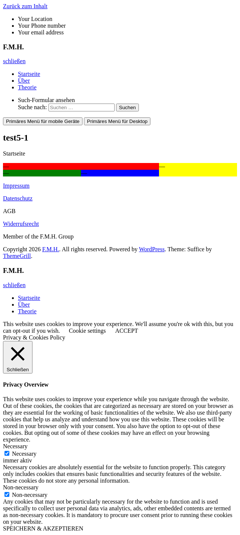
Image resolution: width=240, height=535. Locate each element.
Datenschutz (17, 198)
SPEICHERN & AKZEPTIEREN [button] (43, 528)
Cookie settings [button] (87, 331)
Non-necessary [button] (20, 487)
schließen (14, 61)
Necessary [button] (15, 446)
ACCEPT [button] (126, 331)
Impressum (16, 185)
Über (24, 80)
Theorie (27, 87)
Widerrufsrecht (21, 224)
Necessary (24, 454)
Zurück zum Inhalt (25, 6)
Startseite (29, 74)
